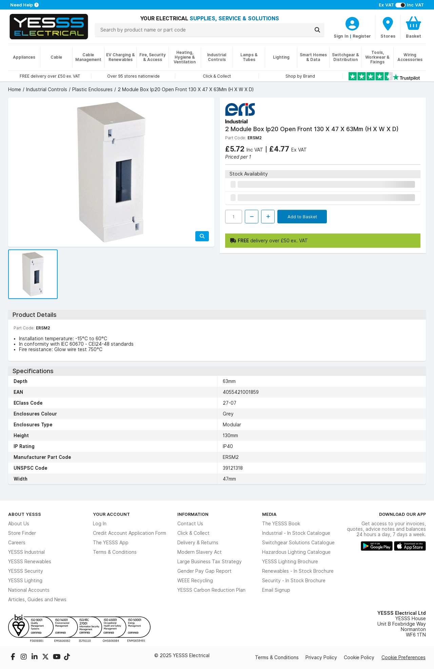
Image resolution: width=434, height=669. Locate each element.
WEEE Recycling (195, 580)
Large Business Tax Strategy (209, 561)
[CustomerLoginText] (352, 23)
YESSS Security (25, 571)
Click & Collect (193, 533)
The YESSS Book (281, 523)
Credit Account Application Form (129, 533)
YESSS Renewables (29, 561)
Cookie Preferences (403, 657)
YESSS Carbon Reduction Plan (211, 590)
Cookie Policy (359, 657)
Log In (99, 523)
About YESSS (24, 514)
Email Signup (276, 590)
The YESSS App (111, 542)
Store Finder (22, 533)
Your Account (111, 514)
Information (193, 514)
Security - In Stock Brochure (294, 580)
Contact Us (190, 523)
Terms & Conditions (115, 552)
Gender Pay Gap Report (204, 571)
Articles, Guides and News (37, 599)
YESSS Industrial (26, 552)
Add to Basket (302, 216)
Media (269, 514)
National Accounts (29, 590)
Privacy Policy (321, 657)
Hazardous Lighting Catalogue (296, 552)
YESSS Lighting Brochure (290, 561)
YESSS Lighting (25, 580)
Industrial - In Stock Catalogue (296, 533)
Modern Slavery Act (199, 552)
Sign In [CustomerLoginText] (341, 36)
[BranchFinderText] (387, 27)
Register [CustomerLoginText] (362, 36)
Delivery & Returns (197, 542)
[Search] (317, 30)
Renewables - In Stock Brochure (298, 571)
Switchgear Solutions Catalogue (298, 542)
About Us (18, 523)
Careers (16, 542)
